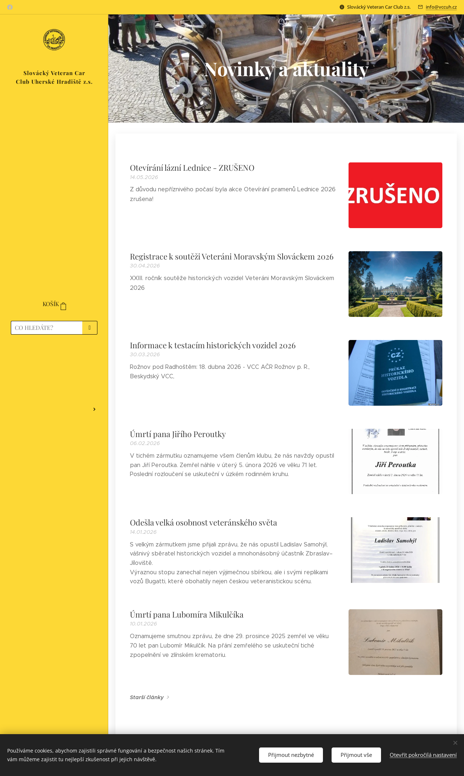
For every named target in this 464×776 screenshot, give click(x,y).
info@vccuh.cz (441, 7)
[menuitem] (54, 361)
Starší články (147, 697)
